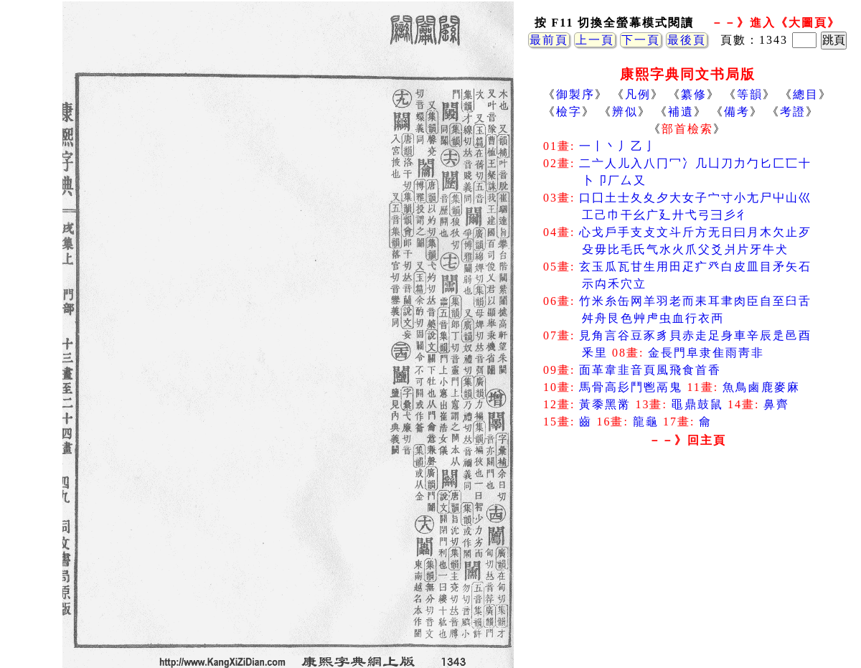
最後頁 (686, 40)
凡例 (638, 94)
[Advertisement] (687, 566)
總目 (806, 94)
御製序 (575, 94)
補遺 (681, 111)
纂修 (694, 94)
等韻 (750, 94)
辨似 (625, 111)
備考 (737, 111)
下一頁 (640, 40)
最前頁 (549, 40)
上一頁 (594, 40)
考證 (793, 111)
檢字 (569, 111)
